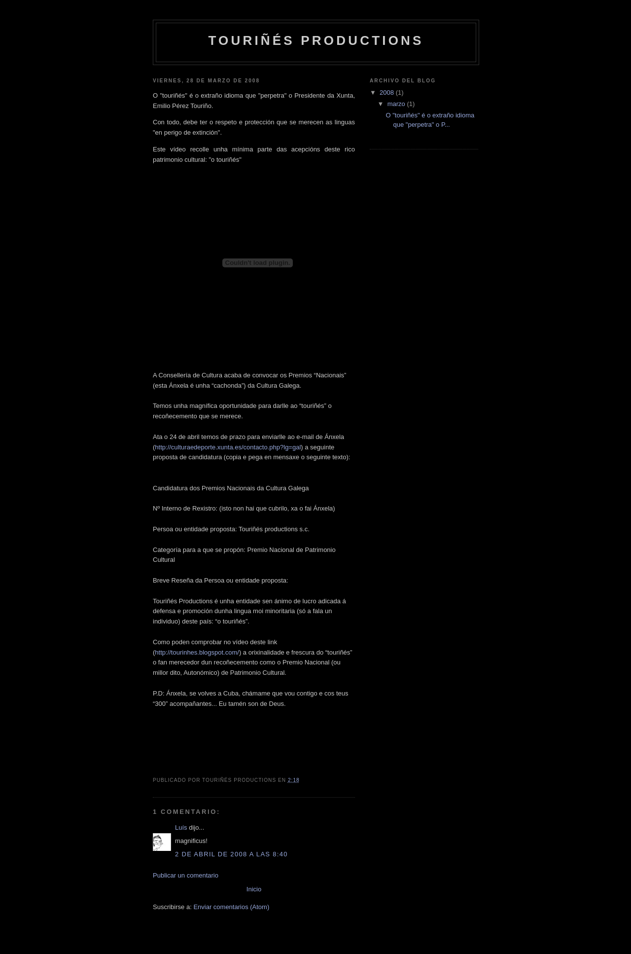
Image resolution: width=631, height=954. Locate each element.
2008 (388, 92)
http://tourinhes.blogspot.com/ (197, 652)
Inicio (253, 889)
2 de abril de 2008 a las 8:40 (231, 854)
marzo (397, 104)
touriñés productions (315, 40)
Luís (181, 827)
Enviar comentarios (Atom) (231, 907)
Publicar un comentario (185, 875)
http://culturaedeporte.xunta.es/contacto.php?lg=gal (228, 447)
